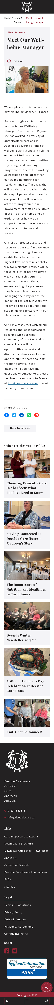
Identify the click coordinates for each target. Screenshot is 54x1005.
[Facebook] (6, 952)
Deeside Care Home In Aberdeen (25, 872)
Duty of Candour (15, 919)
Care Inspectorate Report (21, 836)
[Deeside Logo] (27, 7)
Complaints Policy (16, 933)
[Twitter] (14, 952)
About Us (10, 858)
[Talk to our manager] (47, 987)
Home (7, 18)
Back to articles (20, 428)
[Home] (7, 1001)
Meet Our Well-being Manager (35, 20)
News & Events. (17, 32)
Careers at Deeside (16, 865)
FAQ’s (8, 879)
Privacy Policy (13, 912)
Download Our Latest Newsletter (26, 850)
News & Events (18, 20)
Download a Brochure (18, 843)
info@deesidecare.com (23, 383)
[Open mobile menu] (27, 1001)
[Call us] (47, 1001)
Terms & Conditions (17, 905)
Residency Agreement (18, 926)
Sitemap (9, 886)
